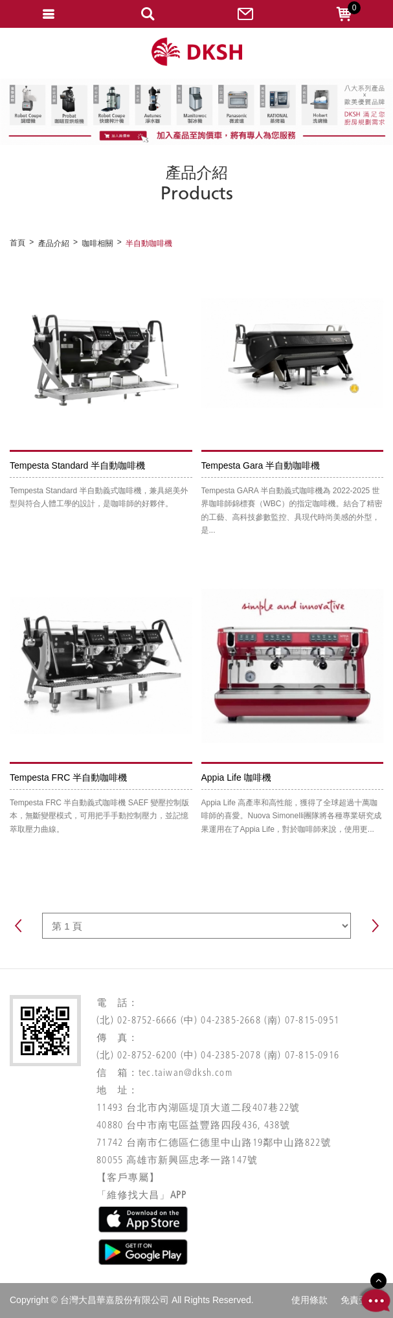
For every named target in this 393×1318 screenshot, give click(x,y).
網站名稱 (197, 52)
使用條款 (309, 1300)
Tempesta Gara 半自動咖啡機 (260, 465)
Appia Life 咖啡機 (236, 777)
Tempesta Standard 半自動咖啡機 (77, 465)
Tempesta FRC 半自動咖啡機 (68, 777)
